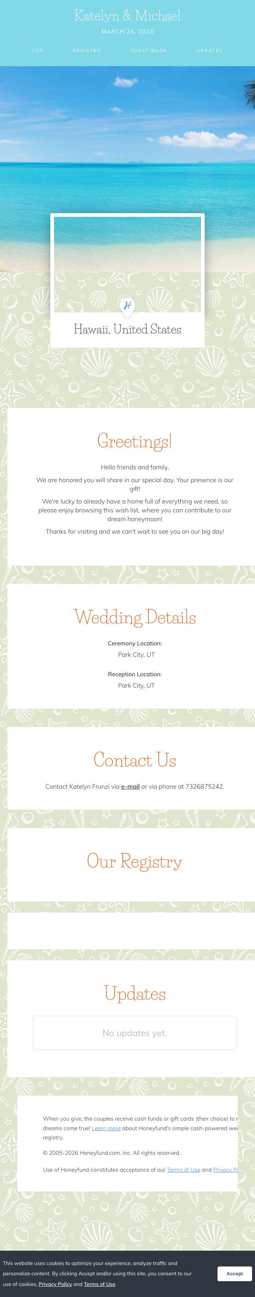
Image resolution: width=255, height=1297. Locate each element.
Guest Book (148, 50)
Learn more (106, 1128)
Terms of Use (184, 1169)
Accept (235, 1273)
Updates (210, 50)
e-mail (130, 787)
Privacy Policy (230, 1169)
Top (37, 50)
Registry (87, 50)
